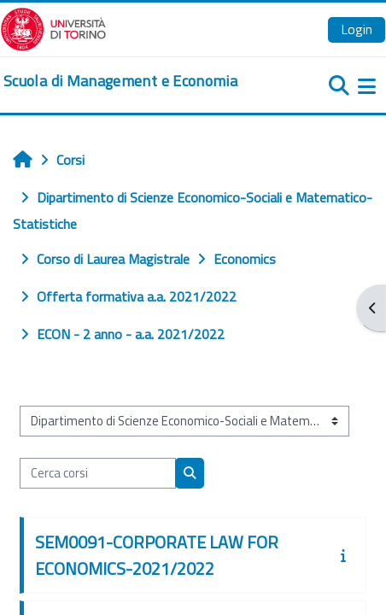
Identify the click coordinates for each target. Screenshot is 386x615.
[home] (120, 81)
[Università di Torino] (53, 27)
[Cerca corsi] (98, 473)
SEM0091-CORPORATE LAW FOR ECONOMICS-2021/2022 (156, 555)
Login (356, 29)
